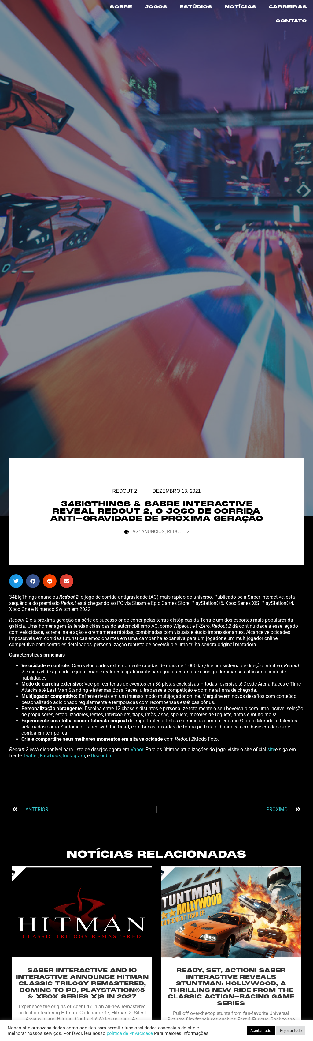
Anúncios (153, 552)
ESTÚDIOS (196, 7)
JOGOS (156, 7)
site (271, 770)
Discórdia (101, 776)
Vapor (137, 770)
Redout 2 (124, 511)
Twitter (30, 776)
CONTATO (291, 21)
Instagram (74, 776)
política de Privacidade (130, 1033)
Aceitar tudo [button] (260, 1030)
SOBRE (121, 7)
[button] (16, 601)
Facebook (50, 776)
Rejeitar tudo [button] (291, 1030)
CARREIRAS (288, 7)
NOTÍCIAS (240, 7)
